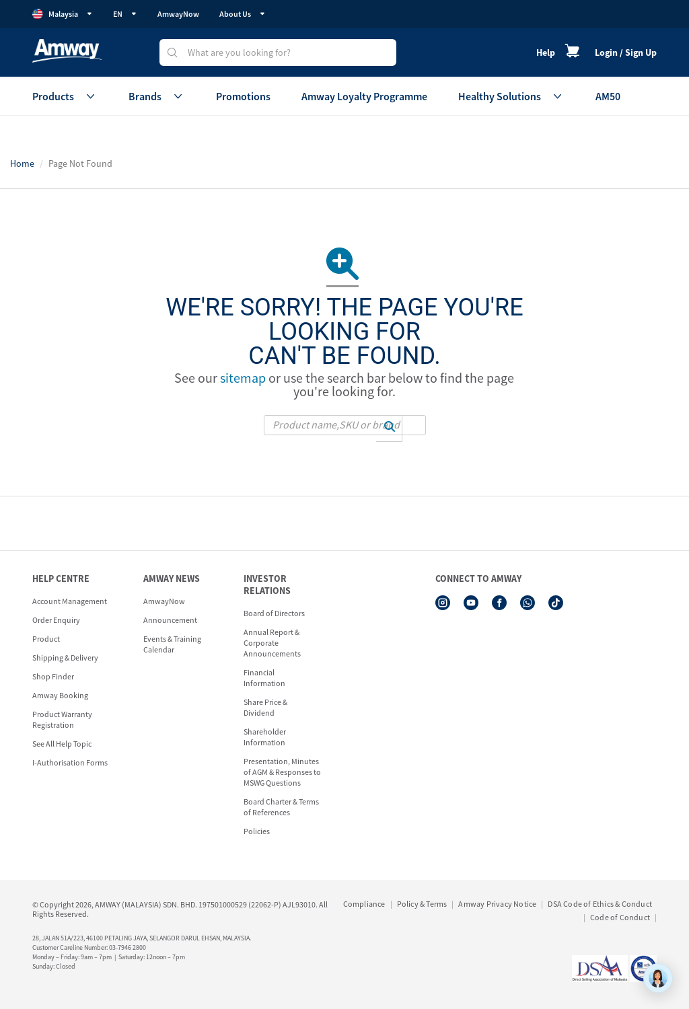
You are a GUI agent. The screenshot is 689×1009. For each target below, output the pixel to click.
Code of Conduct (620, 917)
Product (46, 639)
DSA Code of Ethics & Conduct (600, 904)
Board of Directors (274, 613)
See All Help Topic (62, 744)
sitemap (243, 377)
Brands (157, 96)
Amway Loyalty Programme (364, 96)
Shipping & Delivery (65, 657)
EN (125, 14)
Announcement (170, 620)
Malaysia (62, 14)
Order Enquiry (56, 620)
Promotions (243, 96)
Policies (257, 831)
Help (545, 52)
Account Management (69, 601)
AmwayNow (178, 14)
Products (65, 96)
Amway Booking (60, 695)
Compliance (364, 904)
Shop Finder (53, 676)
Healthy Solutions (511, 96)
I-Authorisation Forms (70, 762)
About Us (242, 14)
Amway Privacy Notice (497, 904)
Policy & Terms (422, 904)
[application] (658, 978)
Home (22, 163)
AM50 (607, 96)
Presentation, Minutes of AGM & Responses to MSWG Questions (282, 772)
